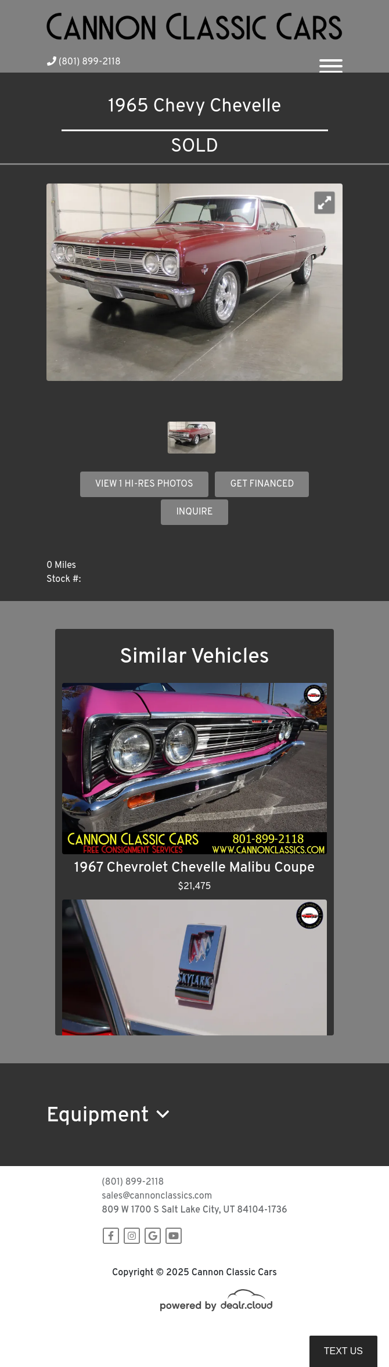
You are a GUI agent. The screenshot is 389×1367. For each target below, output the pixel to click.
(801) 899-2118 (84, 62)
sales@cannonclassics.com (157, 1196)
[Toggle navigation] (331, 62)
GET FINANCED (262, 484)
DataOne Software (235, 1333)
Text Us (343, 1351)
